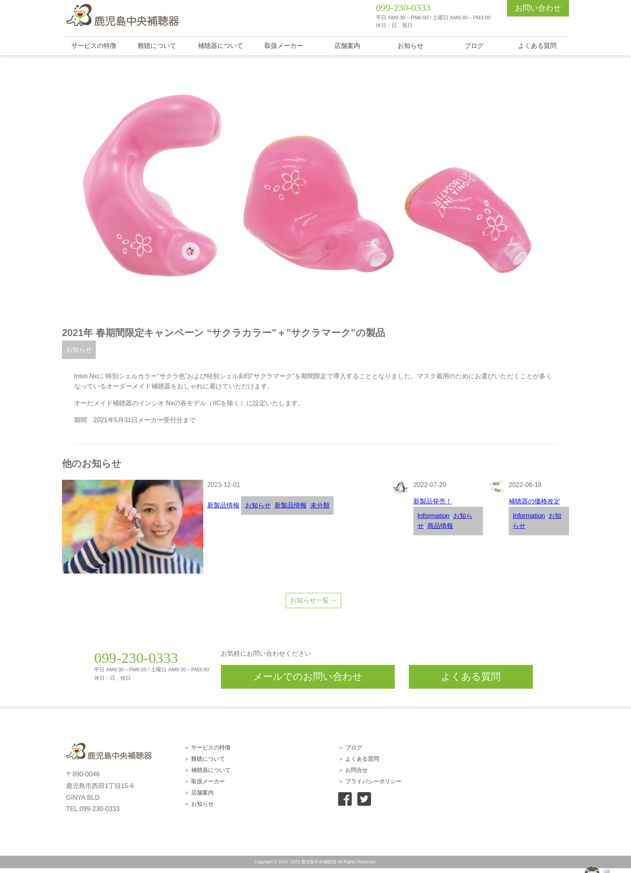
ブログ (474, 45)
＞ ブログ (350, 747)
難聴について (157, 45)
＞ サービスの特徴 (207, 747)
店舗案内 (347, 45)
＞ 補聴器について (207, 770)
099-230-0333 (403, 7)
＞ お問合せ (353, 770)
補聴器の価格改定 (534, 501)
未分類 (320, 505)
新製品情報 (223, 505)
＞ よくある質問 (358, 758)
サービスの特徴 (93, 45)
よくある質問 (537, 45)
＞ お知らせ (199, 804)
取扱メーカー (283, 45)
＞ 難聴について (204, 758)
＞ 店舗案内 (199, 792)
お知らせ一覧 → (313, 600)
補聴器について (220, 45)
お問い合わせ (538, 8)
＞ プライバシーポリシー (370, 781)
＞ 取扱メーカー (204, 781)
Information (433, 515)
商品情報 (440, 525)
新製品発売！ (432, 501)
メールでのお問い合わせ (308, 676)
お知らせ (410, 45)
